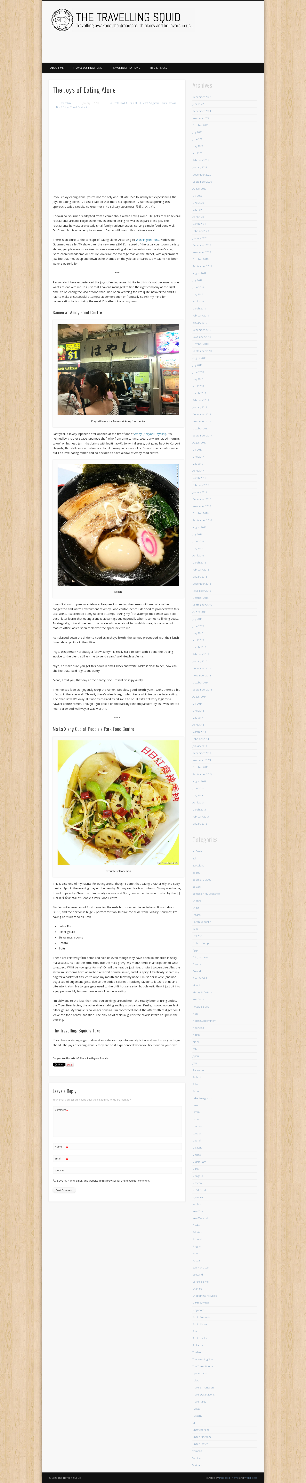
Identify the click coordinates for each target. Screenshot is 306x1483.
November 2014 (201, 675)
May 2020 (197, 210)
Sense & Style (200, 1281)
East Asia (197, 936)
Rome (195, 1253)
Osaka (196, 1225)
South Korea (199, 1324)
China (195, 908)
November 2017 (201, 421)
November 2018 (201, 337)
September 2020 (202, 181)
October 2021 (200, 125)
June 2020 (198, 203)
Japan (195, 1056)
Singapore (154, 103)
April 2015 (198, 640)
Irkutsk (196, 1035)
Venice (196, 1458)
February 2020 (200, 231)
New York (197, 1211)
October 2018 (200, 344)
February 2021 (200, 160)
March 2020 (199, 224)
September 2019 (202, 266)
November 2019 (201, 252)
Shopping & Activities (204, 1295)
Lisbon (196, 1119)
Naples (196, 1204)
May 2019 (197, 294)
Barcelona (198, 865)
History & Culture (202, 992)
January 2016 (199, 576)
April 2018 (198, 386)
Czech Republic (201, 922)
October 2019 (200, 259)
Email (61, 1158)
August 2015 (199, 612)
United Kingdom (201, 1437)
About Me (57, 67)
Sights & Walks (200, 1302)
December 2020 (201, 174)
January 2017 (199, 492)
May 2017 (197, 463)
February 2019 (200, 315)
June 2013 (198, 788)
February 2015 (200, 654)
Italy (194, 1049)
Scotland (197, 1274)
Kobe (195, 1084)
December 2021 (201, 111)
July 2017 (197, 449)
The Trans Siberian (203, 1366)
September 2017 (202, 435)
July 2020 (197, 195)
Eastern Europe (201, 943)
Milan (195, 1169)
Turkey (196, 1408)
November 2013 (201, 760)
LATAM (196, 1112)
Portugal (197, 1239)
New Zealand (200, 1218)
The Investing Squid (203, 1359)
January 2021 (199, 167)
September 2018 (202, 351)
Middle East (199, 1162)
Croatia (196, 915)
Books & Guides (201, 879)
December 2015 (201, 583)
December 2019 (201, 245)
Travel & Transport (203, 1387)
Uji (193, 1422)
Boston (196, 886)
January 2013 (199, 823)
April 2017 (198, 470)
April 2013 (198, 802)
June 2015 (198, 626)
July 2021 (197, 132)
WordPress (250, 1477)
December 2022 (201, 97)
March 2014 (199, 732)
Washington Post (147, 240)
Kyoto (195, 1091)
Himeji (196, 985)
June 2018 (198, 372)
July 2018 (197, 365)
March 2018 (199, 393)
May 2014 (197, 717)
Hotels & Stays (200, 1006)
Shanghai (197, 1288)
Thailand (197, 1352)
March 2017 (199, 478)
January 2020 (199, 238)
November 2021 (201, 118)
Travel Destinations (87, 67)
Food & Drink (127, 103)
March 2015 (199, 647)
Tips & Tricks (158, 67)
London (197, 1133)
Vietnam (197, 1465)
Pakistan (197, 1232)
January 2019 (199, 323)
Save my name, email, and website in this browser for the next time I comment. (103, 1180)
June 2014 (198, 710)
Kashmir (197, 1077)
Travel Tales (199, 1401)
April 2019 (198, 301)
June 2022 (198, 104)
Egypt (195, 950)
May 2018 (197, 379)
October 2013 (200, 767)
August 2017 (199, 442)
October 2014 (200, 682)
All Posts (114, 103)
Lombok (197, 1126)
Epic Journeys (200, 957)
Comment (61, 1109)
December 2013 (201, 753)
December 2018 (201, 330)
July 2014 (197, 703)
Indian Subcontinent (204, 1020)
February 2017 (200, 485)
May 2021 (197, 146)
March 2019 (199, 308)
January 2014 (199, 746)
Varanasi (197, 1451)
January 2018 (199, 407)
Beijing (196, 872)
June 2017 (198, 456)
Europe (196, 964)
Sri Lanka (197, 1345)
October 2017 (200, 428)
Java (194, 1063)
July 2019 (197, 280)
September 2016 (202, 520)
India (195, 1013)
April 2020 (198, 217)
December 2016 (201, 499)
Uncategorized (201, 1430)
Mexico (196, 1155)
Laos (195, 1105)
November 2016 (201, 506)
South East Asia (168, 103)
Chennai (197, 900)
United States (200, 1444)
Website (60, 1170)
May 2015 (197, 633)
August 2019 (199, 273)
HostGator (198, 999)
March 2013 (199, 809)
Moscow (197, 1183)
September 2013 (202, 774)
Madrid (196, 1140)
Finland (196, 971)
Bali (194, 858)
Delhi (195, 929)
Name (61, 1146)
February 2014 (200, 739)
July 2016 (197, 534)
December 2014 (201, 668)
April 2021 (198, 153)
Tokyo (195, 1380)
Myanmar (197, 1197)
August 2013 (199, 781)
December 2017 (201, 414)
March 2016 (199, 562)
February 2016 (200, 569)
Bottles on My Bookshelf (206, 893)
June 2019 (198, 287)
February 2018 (200, 400)
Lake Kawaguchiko (202, 1098)
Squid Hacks (199, 1338)
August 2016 (199, 527)
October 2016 (200, 513)
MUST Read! (141, 103)
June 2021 (198, 139)
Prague (196, 1246)
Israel (195, 1042)
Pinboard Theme (229, 1477)
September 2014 (202, 689)
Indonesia (198, 1028)
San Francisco (200, 1267)
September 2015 (202, 605)
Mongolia (197, 1176)
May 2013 (197, 795)
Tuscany (197, 1415)
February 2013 (200, 816)
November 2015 (201, 590)
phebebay (65, 103)
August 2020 (199, 188)
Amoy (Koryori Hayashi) (150, 434)
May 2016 (197, 548)
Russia (196, 1260)
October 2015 (200, 598)
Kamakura (198, 1070)
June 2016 (198, 541)
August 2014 (199, 696)
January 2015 (199, 661)
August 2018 (199, 358)
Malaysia (197, 1147)
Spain (195, 1331)
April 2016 (198, 555)
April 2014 (198, 725)
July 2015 (197, 619)
